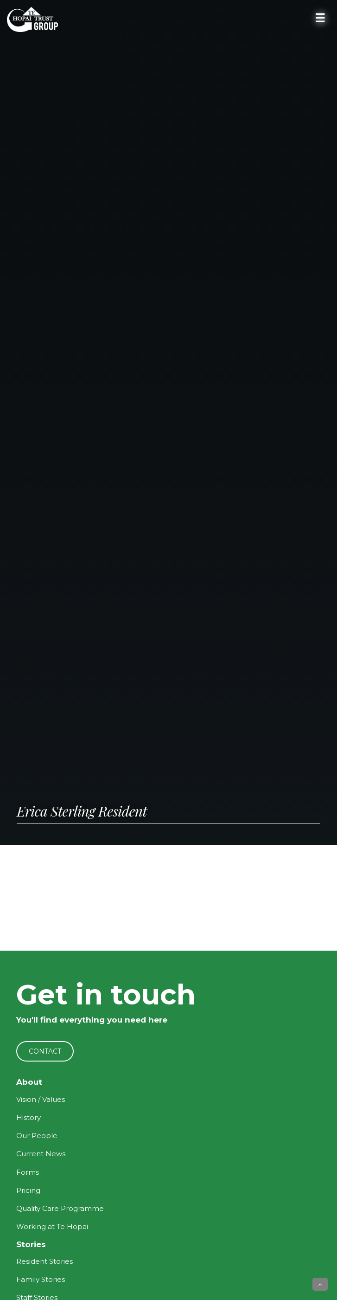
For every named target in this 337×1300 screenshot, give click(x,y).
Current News (40, 1153)
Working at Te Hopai (52, 1226)
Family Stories (40, 1279)
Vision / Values (40, 1099)
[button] (320, 1284)
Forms (27, 1172)
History (28, 1117)
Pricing (28, 1190)
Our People (36, 1135)
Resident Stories (44, 1261)
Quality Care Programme (60, 1208)
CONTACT (45, 1051)
